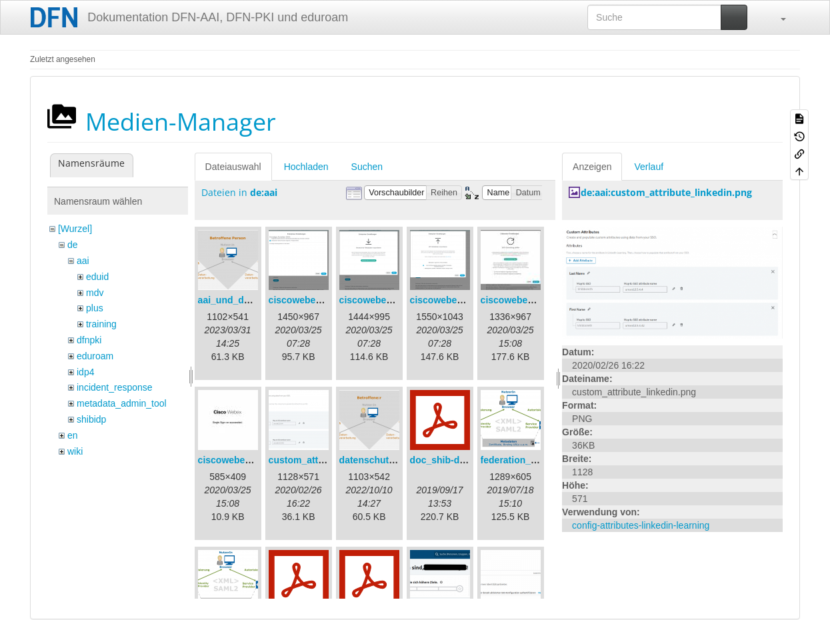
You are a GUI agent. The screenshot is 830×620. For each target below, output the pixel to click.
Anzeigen (592, 166)
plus (94, 308)
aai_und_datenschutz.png (255, 300)
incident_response (115, 387)
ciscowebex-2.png (379, 300)
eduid (97, 276)
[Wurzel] (75, 228)
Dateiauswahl (233, 166)
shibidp (91, 419)
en (72, 435)
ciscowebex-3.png (450, 300)
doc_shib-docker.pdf (455, 460)
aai (83, 260)
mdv (94, 292)
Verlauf (648, 166)
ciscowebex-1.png (309, 300)
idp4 (85, 372)
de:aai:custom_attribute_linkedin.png (666, 192)
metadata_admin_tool (122, 403)
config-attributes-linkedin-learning (640, 525)
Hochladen (306, 166)
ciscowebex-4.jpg (519, 300)
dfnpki (89, 340)
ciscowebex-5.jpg (236, 460)
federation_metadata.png (536, 460)
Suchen (367, 166)
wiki (75, 451)
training (101, 324)
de (72, 244)
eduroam (95, 356)
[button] (776, 17)
